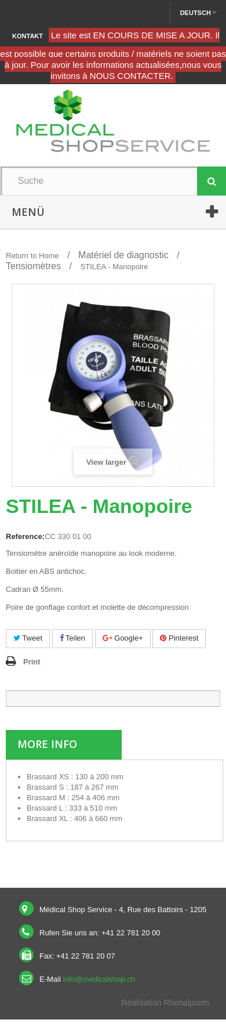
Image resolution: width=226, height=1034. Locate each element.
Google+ (123, 638)
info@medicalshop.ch (98, 979)
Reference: (25, 536)
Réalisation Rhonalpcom (165, 1002)
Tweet (27, 638)
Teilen (72, 638)
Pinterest (179, 638)
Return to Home (32, 255)
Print (32, 661)
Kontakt (27, 35)
